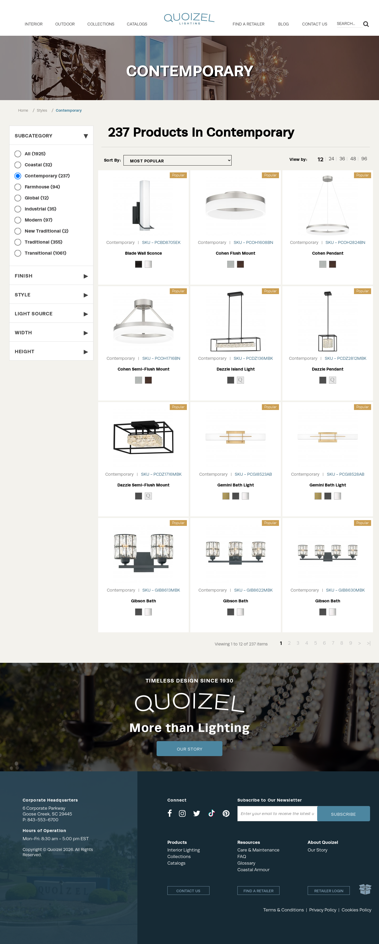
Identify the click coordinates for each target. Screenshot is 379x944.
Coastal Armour (253, 869)
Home (23, 110)
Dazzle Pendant (327, 369)
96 (364, 158)
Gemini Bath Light (235, 485)
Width (51, 332)
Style (51, 294)
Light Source (51, 313)
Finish (51, 275)
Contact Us (314, 24)
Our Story (189, 749)
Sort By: (112, 160)
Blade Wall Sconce (143, 253)
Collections (179, 856)
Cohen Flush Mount (235, 253)
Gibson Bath (143, 600)
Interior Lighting (183, 850)
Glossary (246, 863)
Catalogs (137, 24)
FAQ (241, 856)
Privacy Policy (322, 909)
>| (369, 643)
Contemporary (69, 110)
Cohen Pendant (327, 253)
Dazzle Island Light (236, 369)
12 (320, 159)
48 (353, 158)
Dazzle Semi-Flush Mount (143, 485)
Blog (283, 24)
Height (51, 351)
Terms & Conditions (283, 909)
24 (331, 158)
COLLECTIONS (100, 24)
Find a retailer (249, 24)
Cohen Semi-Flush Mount (143, 369)
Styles (42, 110)
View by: (298, 159)
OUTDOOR (65, 24)
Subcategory (51, 135)
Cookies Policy (356, 909)
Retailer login (328, 891)
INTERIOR (34, 24)
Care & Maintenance (258, 850)
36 (342, 158)
